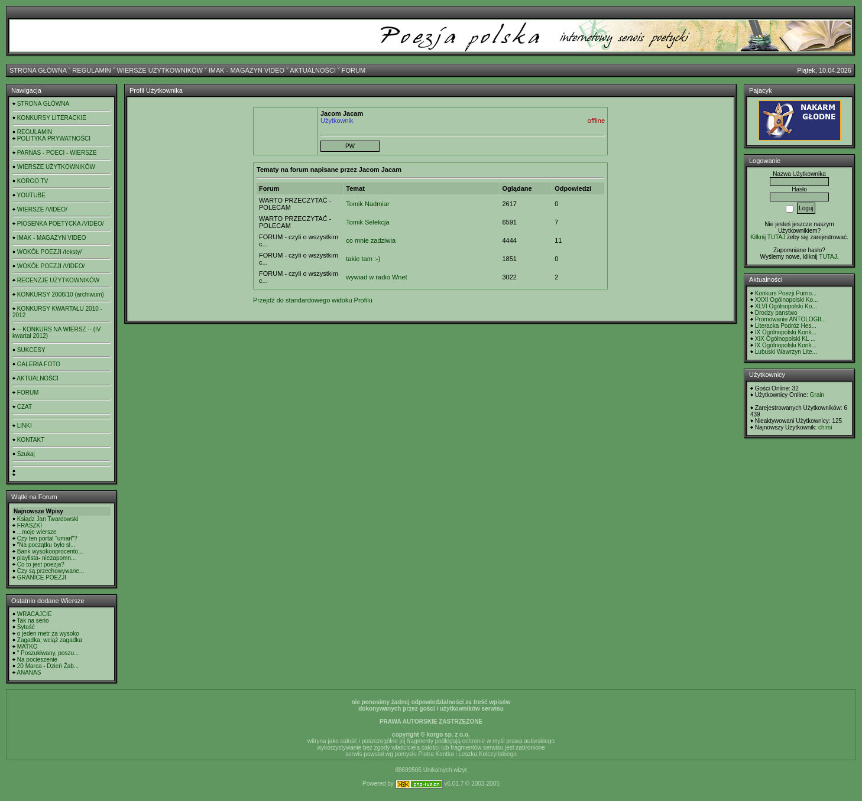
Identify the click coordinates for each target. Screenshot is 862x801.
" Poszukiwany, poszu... (48, 653)
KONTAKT (30, 440)
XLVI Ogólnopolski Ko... (786, 306)
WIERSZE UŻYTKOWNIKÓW (160, 70)
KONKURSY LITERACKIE (51, 118)
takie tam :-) (363, 258)
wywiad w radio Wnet (376, 277)
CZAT (24, 406)
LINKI (24, 425)
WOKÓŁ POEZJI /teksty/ (49, 252)
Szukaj (26, 454)
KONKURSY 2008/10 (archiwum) (60, 294)
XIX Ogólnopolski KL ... (785, 339)
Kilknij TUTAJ (767, 237)
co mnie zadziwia (371, 240)
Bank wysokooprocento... (50, 551)
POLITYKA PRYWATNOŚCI (53, 138)
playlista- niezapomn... (46, 558)
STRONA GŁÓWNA (38, 70)
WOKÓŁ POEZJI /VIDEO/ (51, 266)
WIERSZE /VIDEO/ (42, 209)
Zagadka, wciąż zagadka (49, 640)
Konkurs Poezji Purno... (786, 293)
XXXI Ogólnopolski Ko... (786, 300)
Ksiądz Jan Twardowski (48, 519)
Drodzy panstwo (776, 313)
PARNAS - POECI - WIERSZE (57, 152)
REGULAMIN (91, 70)
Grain (817, 395)
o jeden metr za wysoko (48, 633)
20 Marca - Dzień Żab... (48, 666)
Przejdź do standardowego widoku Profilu (312, 300)
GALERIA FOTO (38, 364)
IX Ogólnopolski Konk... (785, 332)
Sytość (26, 627)
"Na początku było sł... (46, 545)
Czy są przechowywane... (50, 571)
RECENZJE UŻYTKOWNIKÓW (58, 280)
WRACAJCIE (34, 614)
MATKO (27, 646)
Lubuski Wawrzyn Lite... (786, 352)
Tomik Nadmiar (367, 203)
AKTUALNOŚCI (313, 70)
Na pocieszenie (37, 659)
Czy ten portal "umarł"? (47, 538)
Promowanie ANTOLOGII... (790, 319)
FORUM (353, 70)
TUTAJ (828, 256)
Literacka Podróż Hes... (785, 326)
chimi (825, 427)
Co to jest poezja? (40, 564)
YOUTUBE (31, 195)
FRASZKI (29, 525)
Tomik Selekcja (367, 222)
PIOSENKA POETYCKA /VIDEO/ (60, 223)
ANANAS (29, 672)
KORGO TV (32, 181)
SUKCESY (31, 350)
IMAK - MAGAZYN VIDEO (246, 70)
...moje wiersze (37, 532)
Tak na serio (33, 620)
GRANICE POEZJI (41, 577)
